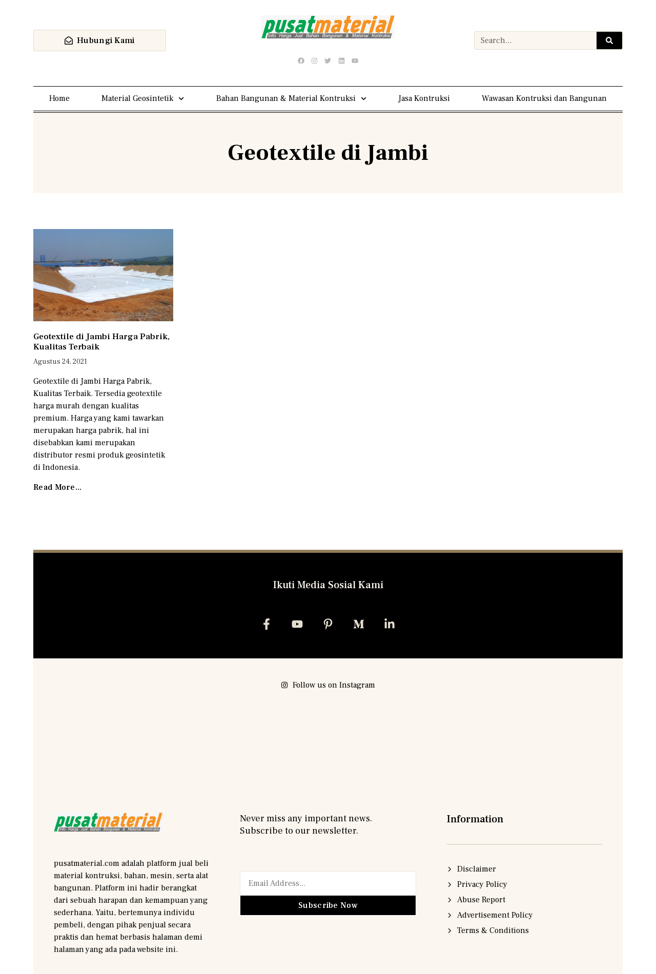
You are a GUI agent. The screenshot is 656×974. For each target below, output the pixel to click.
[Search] (609, 40)
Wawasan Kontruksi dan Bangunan (544, 98)
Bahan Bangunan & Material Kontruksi (291, 99)
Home (59, 98)
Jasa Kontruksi (424, 98)
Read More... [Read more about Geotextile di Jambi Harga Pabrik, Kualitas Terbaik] (57, 487)
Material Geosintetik (142, 99)
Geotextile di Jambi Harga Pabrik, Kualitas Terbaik (101, 342)
